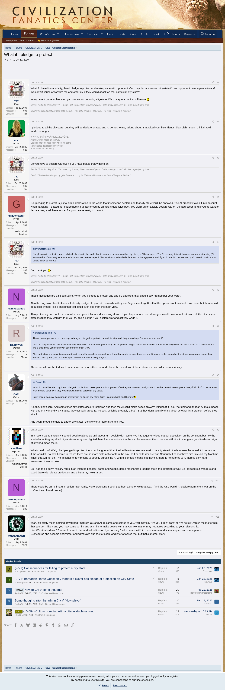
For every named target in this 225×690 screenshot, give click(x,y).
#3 (218, 158)
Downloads (71, 34)
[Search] (208, 34)
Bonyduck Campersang (201, 593)
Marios (209, 614)
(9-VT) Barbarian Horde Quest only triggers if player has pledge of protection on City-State (74, 579)
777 (9, 59)
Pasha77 (19, 593)
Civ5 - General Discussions (52, 593)
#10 (217, 480)
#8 (218, 375)
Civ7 (110, 34)
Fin (25, 114)
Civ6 (121, 34)
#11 (217, 517)
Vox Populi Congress (45, 615)
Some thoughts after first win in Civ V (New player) (48, 600)
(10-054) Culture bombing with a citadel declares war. (58, 611)
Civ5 (133, 34)
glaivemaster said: (42, 249)
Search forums (27, 40)
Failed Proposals (48, 571)
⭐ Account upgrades (48, 40)
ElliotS (18, 615)
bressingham (21, 582)
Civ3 (156, 34)
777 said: (37, 382)
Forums (29, 33)
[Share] (213, 83)
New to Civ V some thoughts (43, 589)
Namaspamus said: (42, 332)
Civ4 (144, 34)
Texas (24, 357)
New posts (11, 40)
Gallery (93, 34)
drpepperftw (20, 571)
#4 (218, 197)
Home (14, 34)
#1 (218, 82)
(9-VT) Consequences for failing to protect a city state (50, 568)
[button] (58, 34)
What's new (47, 34)
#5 (218, 242)
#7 (218, 326)
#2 (218, 121)
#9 (218, 430)
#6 (218, 290)
